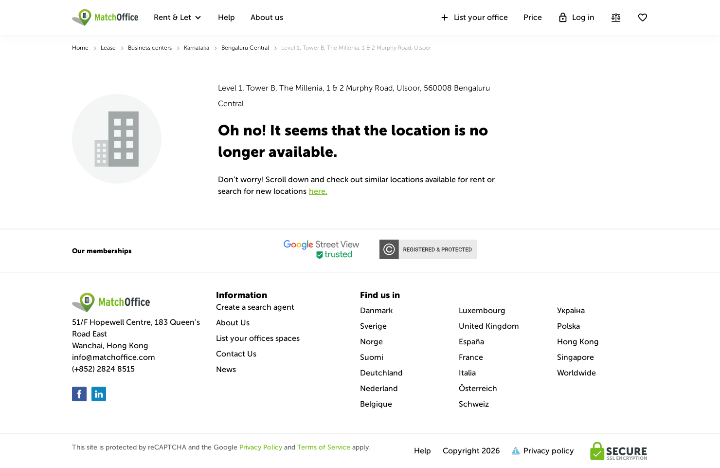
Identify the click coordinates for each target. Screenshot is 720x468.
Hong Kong (578, 341)
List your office (473, 17)
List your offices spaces (258, 338)
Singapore (575, 357)
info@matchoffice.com (113, 357)
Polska (568, 326)
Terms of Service (323, 447)
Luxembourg (482, 310)
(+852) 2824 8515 (103, 369)
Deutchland (381, 373)
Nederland (379, 388)
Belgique (376, 404)
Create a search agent (255, 307)
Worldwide (576, 373)
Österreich (478, 388)
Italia (467, 373)
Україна (571, 310)
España (471, 341)
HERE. (318, 191)
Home (80, 48)
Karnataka (196, 48)
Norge (371, 341)
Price (532, 17)
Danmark (376, 310)
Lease (108, 48)
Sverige (373, 326)
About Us (233, 322)
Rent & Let (172, 17)
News (226, 369)
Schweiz (474, 404)
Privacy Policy (260, 447)
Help (226, 17)
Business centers (150, 48)
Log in (576, 17)
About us (267, 17)
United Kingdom (489, 326)
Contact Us (236, 354)
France (471, 357)
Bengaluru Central (245, 48)
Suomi (371, 357)
